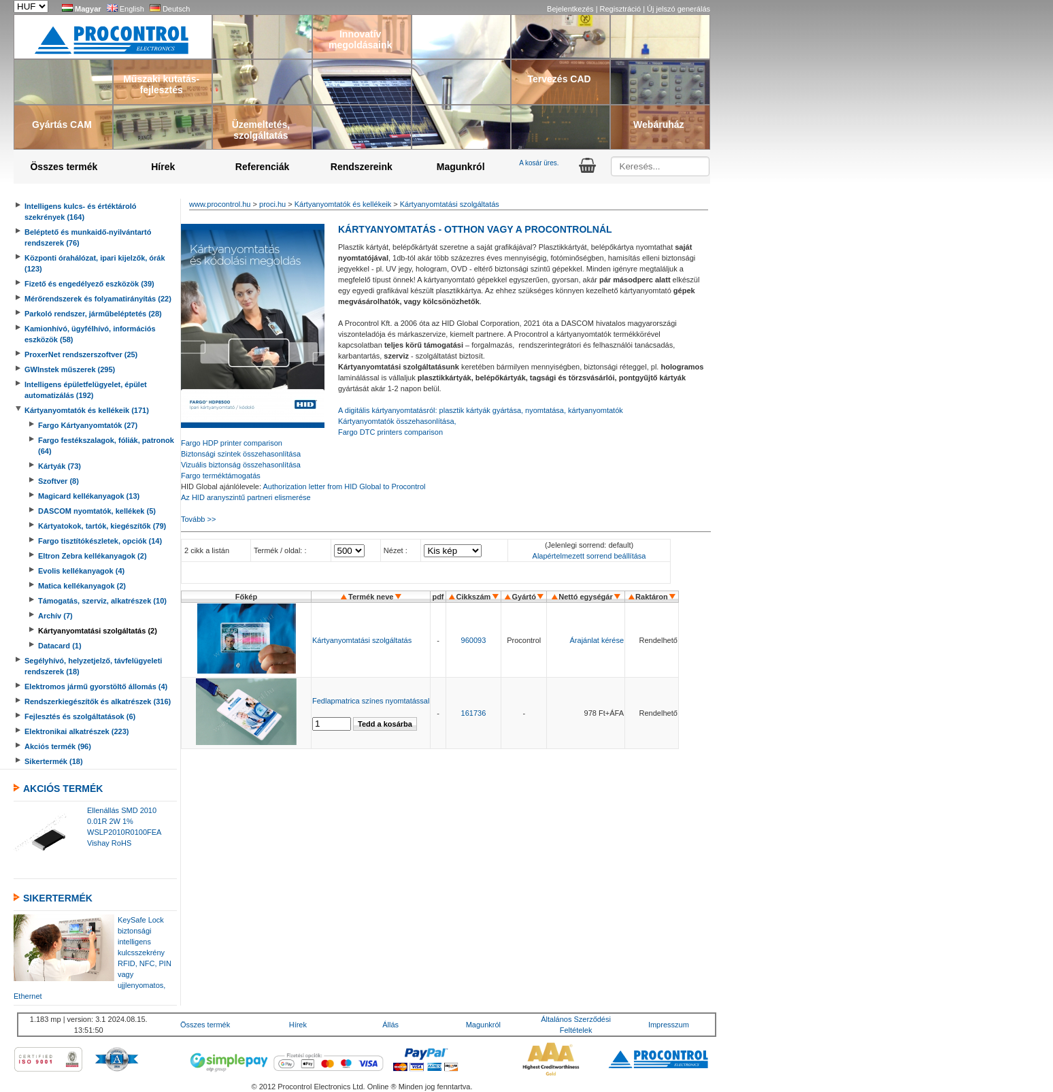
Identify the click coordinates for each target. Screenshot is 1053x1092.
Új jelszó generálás (678, 9)
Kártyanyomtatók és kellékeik (343, 204)
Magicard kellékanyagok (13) (88, 496)
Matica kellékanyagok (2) (82, 586)
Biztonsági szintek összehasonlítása (241, 454)
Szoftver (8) (58, 481)
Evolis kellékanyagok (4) (81, 571)
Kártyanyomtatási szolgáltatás (449, 204)
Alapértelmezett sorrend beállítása (589, 556)
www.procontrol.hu (220, 204)
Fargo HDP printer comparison (231, 443)
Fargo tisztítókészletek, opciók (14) (100, 541)
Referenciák (262, 166)
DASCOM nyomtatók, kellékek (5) (97, 511)
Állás (390, 1025)
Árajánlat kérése (597, 640)
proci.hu (272, 204)
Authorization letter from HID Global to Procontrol (344, 486)
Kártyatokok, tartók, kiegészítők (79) (102, 526)
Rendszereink (361, 166)
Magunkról (461, 166)
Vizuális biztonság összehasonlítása (241, 465)
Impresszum (668, 1025)
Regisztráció (622, 9)
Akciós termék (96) (57, 746)
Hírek (163, 166)
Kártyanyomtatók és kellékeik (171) (86, 410)
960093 (473, 640)
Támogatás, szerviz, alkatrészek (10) (102, 601)
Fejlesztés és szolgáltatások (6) (79, 716)
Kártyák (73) (59, 466)
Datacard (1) (60, 646)
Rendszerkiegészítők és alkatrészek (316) (97, 701)
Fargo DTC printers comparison (390, 432)
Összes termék (63, 166)
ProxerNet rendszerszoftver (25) (80, 354)
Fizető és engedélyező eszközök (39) (89, 284)
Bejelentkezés (571, 9)
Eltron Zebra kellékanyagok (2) (92, 556)
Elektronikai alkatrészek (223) (76, 731)
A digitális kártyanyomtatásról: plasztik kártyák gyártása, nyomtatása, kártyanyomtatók (480, 410)
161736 (473, 713)
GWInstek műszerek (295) (69, 369)
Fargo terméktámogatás (221, 475)
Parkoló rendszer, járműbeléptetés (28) (93, 314)
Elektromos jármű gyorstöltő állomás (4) (95, 686)
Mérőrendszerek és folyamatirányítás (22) (97, 299)
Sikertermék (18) (53, 761)
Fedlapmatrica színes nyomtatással (370, 701)
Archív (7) (55, 616)
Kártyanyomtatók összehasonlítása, (397, 421)
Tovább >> (198, 519)
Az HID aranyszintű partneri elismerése (246, 497)
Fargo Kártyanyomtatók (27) (87, 425)
